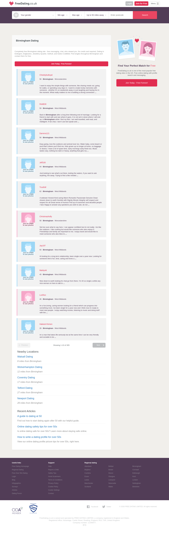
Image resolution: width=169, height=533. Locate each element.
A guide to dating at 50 (29, 416)
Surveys (15, 487)
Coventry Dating (26, 377)
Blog (13, 480)
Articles (14, 490)
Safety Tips (52, 473)
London (135, 480)
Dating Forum (17, 493)
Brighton (88, 470)
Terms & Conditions (55, 480)
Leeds (87, 480)
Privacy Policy (53, 483)
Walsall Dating (25, 356)
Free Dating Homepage (20, 466)
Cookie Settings (54, 490)
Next (98, 345)
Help (50, 466)
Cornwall (135, 470)
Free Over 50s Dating (20, 473)
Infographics (16, 483)
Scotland (88, 487)
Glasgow (111, 476)
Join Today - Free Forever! (61, 64)
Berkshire (135, 487)
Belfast (111, 466)
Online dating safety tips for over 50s (37, 426)
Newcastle (112, 483)
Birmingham (136, 466)
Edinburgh (136, 473)
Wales (110, 487)
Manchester (89, 483)
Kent (134, 476)
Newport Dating (25, 398)
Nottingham (136, 483)
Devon (110, 473)
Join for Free (141, 3)
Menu (153, 3)
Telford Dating (24, 388)
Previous (24, 345)
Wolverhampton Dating (29, 367)
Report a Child (53, 470)
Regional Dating (18, 470)
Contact (51, 493)
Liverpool (111, 480)
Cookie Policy (53, 487)
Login (129, 3)
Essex (87, 476)
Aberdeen (88, 466)
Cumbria (88, 473)
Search (145, 15)
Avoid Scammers (54, 476)
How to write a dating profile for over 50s (39, 437)
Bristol (110, 470)
